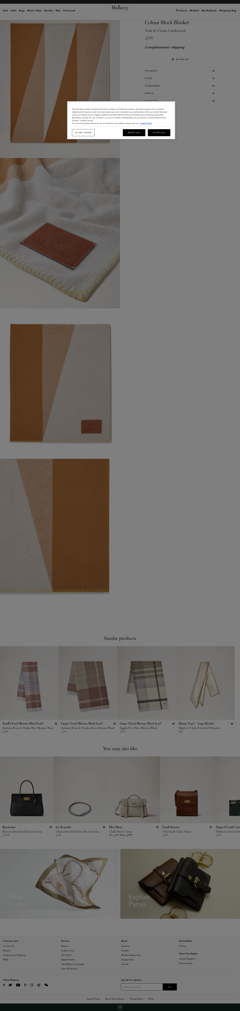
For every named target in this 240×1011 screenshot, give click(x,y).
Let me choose (83, 132)
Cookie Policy (146, 123)
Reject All (134, 132)
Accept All (159, 132)
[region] (121, 120)
